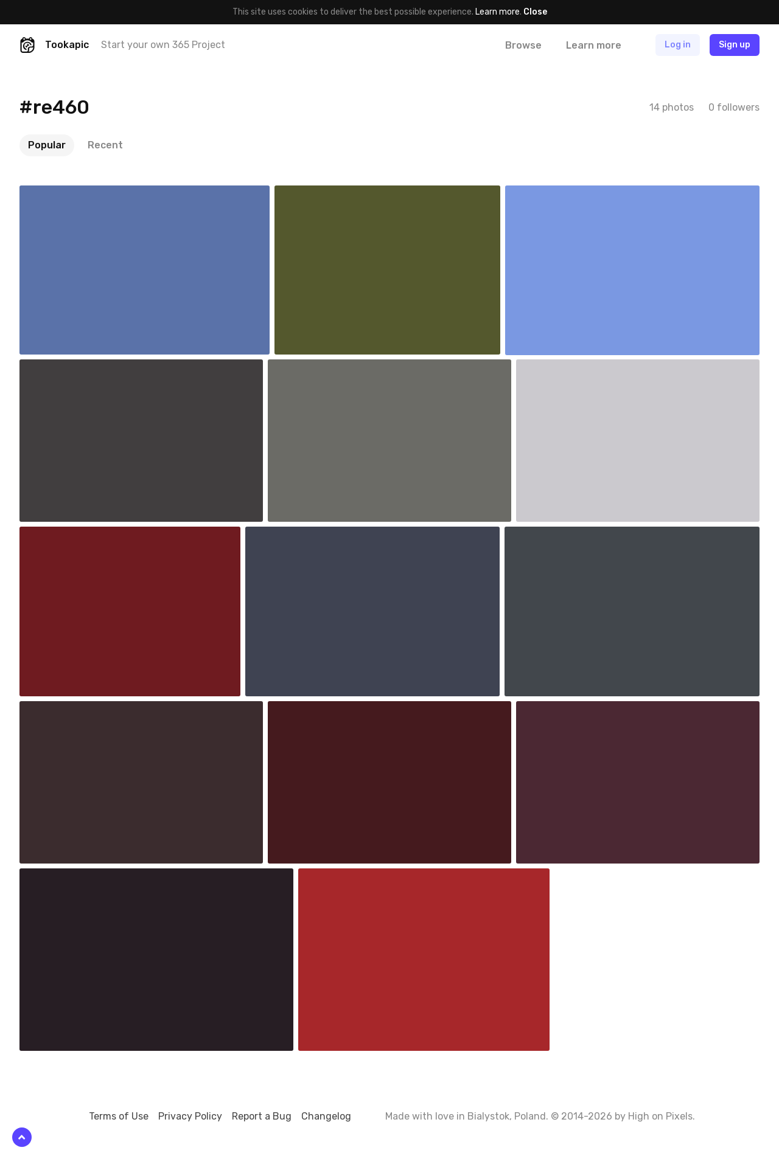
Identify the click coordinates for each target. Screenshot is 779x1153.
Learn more (497, 12)
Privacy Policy (190, 1116)
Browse (523, 45)
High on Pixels (660, 1116)
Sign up (734, 45)
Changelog (326, 1116)
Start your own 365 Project (163, 44)
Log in (678, 45)
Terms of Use (118, 1116)
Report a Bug (262, 1116)
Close (535, 12)
